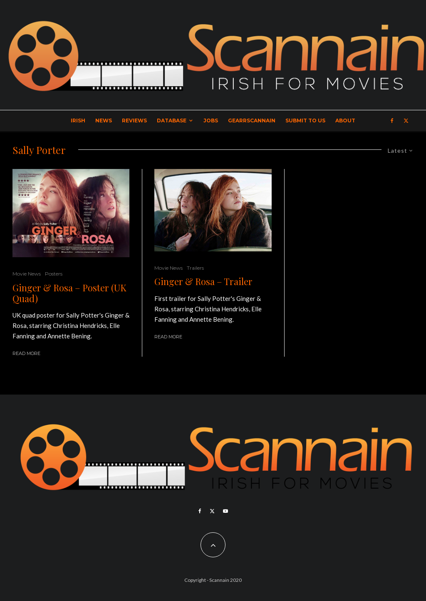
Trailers (195, 268)
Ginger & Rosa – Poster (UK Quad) (69, 293)
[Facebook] (392, 120)
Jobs (210, 120)
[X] (406, 120)
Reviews (134, 120)
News (103, 120)
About (345, 120)
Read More (26, 353)
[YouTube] (225, 511)
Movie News (26, 274)
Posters (53, 274)
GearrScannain (251, 120)
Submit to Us (305, 120)
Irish (78, 120)
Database (171, 120)
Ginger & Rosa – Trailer (203, 281)
